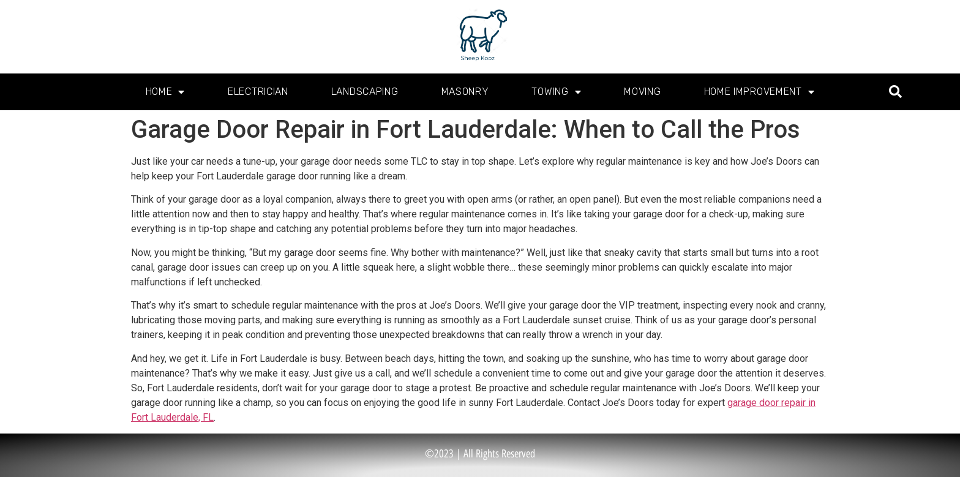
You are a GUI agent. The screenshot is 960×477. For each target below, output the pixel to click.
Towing (556, 92)
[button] (895, 92)
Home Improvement (759, 92)
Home (166, 92)
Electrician (258, 91)
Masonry (465, 91)
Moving (642, 91)
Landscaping (365, 91)
